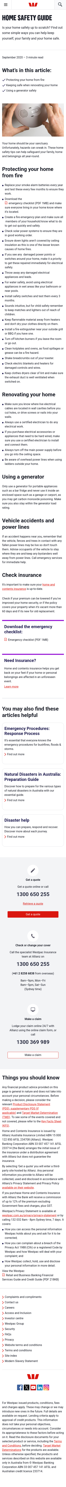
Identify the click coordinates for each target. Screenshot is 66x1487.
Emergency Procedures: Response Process (27, 731)
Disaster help (16, 820)
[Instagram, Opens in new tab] (46, 1389)
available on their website (18, 1187)
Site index (11, 1355)
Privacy (9, 1339)
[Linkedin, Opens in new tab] (40, 1387)
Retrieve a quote (33, 903)
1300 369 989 (33, 1042)
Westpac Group (14, 1323)
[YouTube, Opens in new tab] (33, 1387)
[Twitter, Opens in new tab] (27, 1387)
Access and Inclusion (18, 1313)
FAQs (8, 1334)
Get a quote (33, 914)
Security (10, 1329)
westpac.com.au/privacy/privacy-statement (29, 1215)
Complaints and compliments (23, 1297)
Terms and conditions (18, 1350)
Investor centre (14, 1318)
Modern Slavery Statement (21, 1361)
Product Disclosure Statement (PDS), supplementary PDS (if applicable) (26, 1109)
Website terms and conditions (23, 1345)
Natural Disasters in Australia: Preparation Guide (32, 777)
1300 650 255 (33, 894)
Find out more (15, 754)
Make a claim (33, 1055)
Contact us (11, 1302)
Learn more (11, 686)
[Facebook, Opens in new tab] (20, 1387)
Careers (9, 1307)
